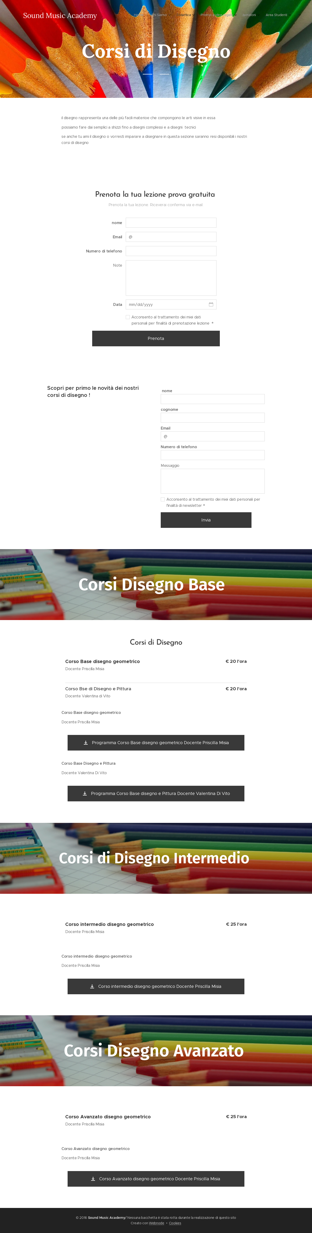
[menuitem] (118, 15)
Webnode (156, 1223)
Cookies (175, 1223)
